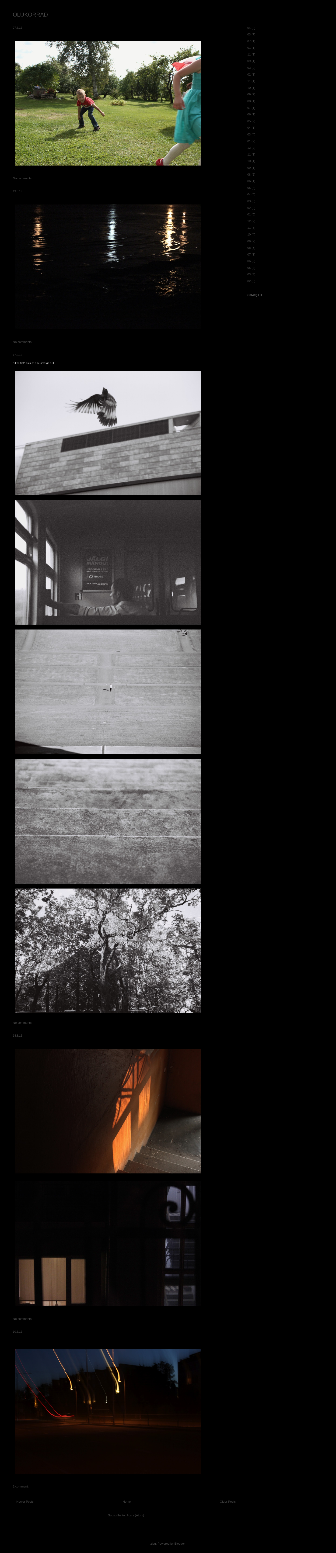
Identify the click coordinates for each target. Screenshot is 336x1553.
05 (249, 121)
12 (249, 147)
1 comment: (21, 1486)
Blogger (179, 1543)
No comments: (22, 178)
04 (249, 28)
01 (249, 47)
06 (249, 114)
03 (249, 34)
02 (249, 74)
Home (127, 1501)
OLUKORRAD (30, 14)
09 (249, 61)
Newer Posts (25, 1501)
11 (249, 54)
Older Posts (228, 1501)
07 (249, 41)
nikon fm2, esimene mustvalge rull (33, 363)
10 (249, 88)
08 (249, 101)
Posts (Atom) (135, 1515)
